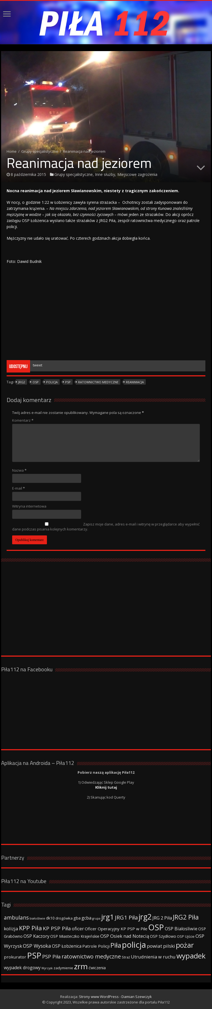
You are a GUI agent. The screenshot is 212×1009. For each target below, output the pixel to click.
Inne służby (105, 174)
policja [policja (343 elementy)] (134, 944)
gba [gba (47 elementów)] (77, 918)
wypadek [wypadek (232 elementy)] (191, 956)
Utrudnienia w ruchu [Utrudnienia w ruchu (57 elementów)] (153, 957)
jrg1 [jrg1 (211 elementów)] (107, 916)
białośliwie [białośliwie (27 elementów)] (37, 918)
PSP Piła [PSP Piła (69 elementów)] (51, 956)
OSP (36, 382)
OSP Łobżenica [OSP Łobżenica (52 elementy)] (66, 946)
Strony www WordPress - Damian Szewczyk (115, 996)
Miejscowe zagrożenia (137, 174)
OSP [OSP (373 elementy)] (156, 927)
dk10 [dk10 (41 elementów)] (50, 918)
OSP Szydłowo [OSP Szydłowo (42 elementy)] (163, 936)
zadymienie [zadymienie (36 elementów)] (63, 967)
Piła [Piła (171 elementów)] (115, 945)
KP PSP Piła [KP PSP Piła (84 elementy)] (57, 928)
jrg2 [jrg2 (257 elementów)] (145, 917)
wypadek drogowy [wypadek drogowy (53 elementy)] (22, 968)
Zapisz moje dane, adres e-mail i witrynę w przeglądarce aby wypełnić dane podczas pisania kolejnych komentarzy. (106, 527)
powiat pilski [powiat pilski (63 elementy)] (161, 946)
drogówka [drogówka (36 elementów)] (64, 918)
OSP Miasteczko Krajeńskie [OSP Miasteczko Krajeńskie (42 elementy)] (74, 936)
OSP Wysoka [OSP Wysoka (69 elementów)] (37, 945)
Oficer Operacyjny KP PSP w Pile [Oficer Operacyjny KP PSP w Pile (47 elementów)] (116, 928)
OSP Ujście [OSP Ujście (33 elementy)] (186, 936)
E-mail (18, 488)
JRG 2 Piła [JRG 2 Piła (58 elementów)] (162, 918)
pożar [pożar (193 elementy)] (185, 945)
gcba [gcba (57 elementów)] (86, 918)
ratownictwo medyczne (98, 382)
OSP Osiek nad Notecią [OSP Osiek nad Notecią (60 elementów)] (124, 936)
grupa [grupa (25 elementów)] (96, 918)
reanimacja (135, 382)
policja (52, 382)
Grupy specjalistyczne (39, 151)
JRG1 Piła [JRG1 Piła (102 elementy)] (126, 917)
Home (12, 151)
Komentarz (22, 420)
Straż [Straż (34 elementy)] (126, 957)
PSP (68, 382)
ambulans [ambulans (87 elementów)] (16, 917)
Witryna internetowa (29, 506)
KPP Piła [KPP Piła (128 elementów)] (30, 928)
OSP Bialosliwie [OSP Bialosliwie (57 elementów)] (181, 929)
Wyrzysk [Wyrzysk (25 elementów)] (47, 968)
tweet (37, 365)
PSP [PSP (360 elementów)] (34, 955)
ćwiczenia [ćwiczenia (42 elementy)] (97, 967)
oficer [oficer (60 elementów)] (78, 928)
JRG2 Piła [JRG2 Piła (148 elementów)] (186, 917)
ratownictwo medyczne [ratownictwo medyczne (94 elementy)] (91, 956)
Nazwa (19, 470)
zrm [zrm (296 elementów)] (81, 966)
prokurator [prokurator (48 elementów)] (15, 957)
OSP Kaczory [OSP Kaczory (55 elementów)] (36, 936)
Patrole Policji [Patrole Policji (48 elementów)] (96, 946)
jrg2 (21, 382)
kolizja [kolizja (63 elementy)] (11, 928)
